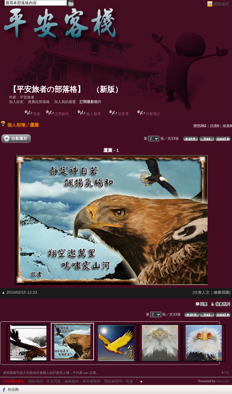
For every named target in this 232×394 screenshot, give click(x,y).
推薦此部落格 (39, 102)
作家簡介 (153, 114)
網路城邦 (221, 4)
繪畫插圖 (221, 292)
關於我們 (35, 381)
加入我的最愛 (65, 102)
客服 (129, 381)
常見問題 (53, 381)
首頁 (36, 114)
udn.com (222, 381)
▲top (225, 372)
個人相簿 (93, 114)
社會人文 (202, 292)
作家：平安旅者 (21, 97)
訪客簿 (123, 114)
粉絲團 (13, 389)
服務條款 (71, 381)
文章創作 (62, 114)
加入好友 (16, 102)
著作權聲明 (92, 381)
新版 (107, 89)
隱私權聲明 (113, 381)
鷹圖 (34, 124)
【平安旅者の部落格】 (47, 89)
